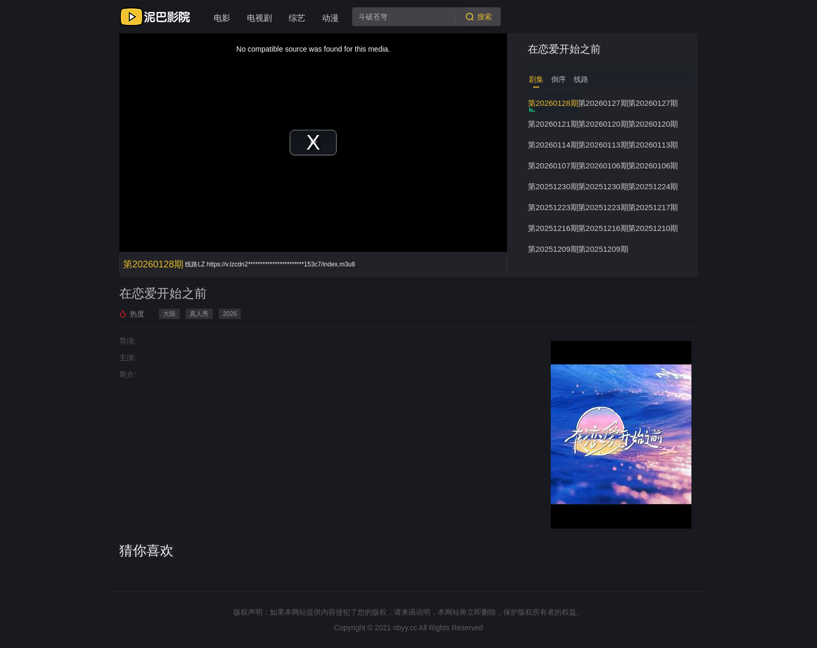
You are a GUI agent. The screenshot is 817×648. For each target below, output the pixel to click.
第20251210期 (653, 228)
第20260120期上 (653, 123)
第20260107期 (553, 165)
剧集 (536, 79)
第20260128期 (553, 103)
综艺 (297, 18)
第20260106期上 (653, 165)
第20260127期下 (603, 103)
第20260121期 (553, 123)
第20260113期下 (603, 144)
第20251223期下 (553, 207)
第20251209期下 (553, 248)
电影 (222, 18)
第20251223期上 (603, 207)
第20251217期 (653, 207)
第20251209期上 (603, 248)
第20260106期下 (603, 165)
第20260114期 (553, 144)
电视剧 (259, 18)
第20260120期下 (603, 123)
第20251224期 (653, 186)
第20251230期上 (603, 186)
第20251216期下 (553, 228)
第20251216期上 (603, 228)
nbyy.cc (405, 627)
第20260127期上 (653, 103)
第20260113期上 (653, 144)
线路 (581, 79)
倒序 (558, 79)
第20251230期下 (553, 186)
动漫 (330, 18)
